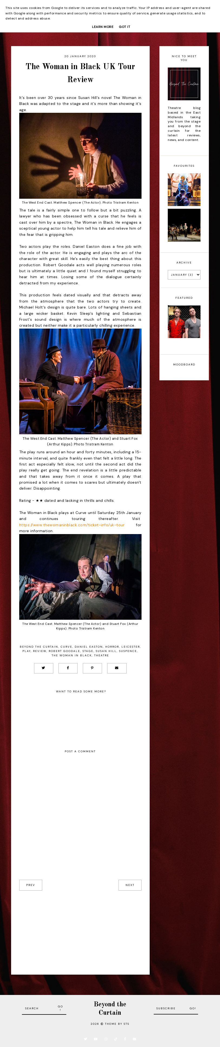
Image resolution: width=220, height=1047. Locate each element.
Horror (112, 646)
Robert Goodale (64, 651)
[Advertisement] (80, 928)
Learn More (102, 27)
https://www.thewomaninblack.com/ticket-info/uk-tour (72, 524)
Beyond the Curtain (39, 646)
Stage (88, 651)
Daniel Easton (89, 646)
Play (26, 651)
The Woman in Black (72, 655)
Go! (60, 1008)
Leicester (131, 646)
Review (39, 651)
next (130, 885)
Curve (66, 646)
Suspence (128, 651)
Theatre (101, 655)
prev (30, 885)
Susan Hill (106, 651)
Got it (124, 27)
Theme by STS (117, 1024)
